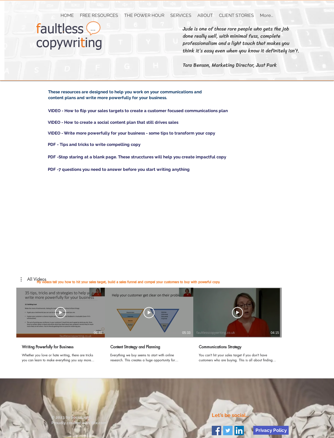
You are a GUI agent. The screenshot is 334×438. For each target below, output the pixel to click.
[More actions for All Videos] (33, 279)
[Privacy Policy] (271, 430)
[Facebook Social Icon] (216, 430)
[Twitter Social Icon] (228, 430)
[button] (180, 15)
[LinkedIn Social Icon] (239, 430)
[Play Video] (60, 312)
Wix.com (98, 423)
